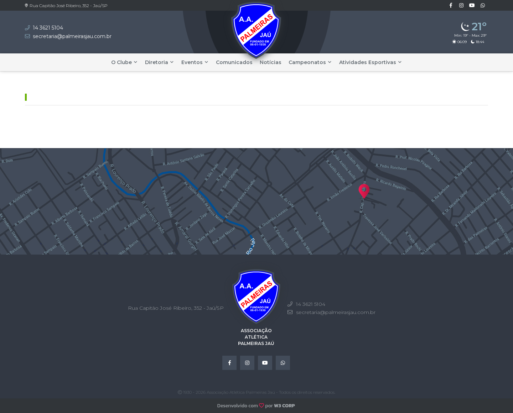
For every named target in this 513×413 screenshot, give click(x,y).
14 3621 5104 (48, 28)
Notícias (270, 62)
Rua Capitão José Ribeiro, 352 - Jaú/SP (66, 5)
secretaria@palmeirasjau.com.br (72, 36)
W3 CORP (284, 405)
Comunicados (234, 62)
